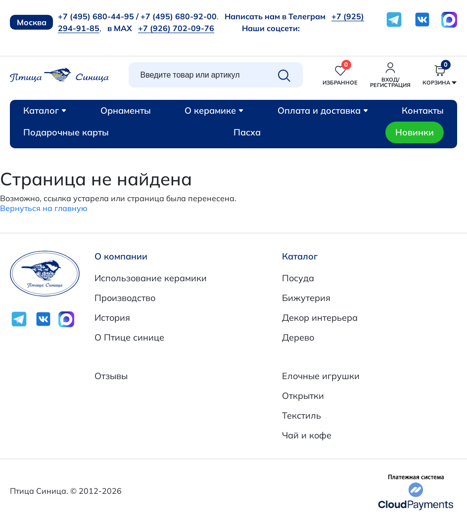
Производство (124, 297)
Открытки (303, 395)
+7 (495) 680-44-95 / (98, 16)
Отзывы (111, 376)
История (112, 317)
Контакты (423, 110)
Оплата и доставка (323, 110)
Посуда (298, 278)
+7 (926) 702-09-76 (176, 28)
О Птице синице (129, 337)
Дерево (298, 337)
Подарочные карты (66, 132)
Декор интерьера (320, 317)
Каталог (44, 110)
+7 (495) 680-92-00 (178, 16)
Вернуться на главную (44, 208)
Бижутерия (306, 297)
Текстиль (301, 415)
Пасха (247, 132)
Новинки (414, 132)
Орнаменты (125, 110)
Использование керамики (150, 278)
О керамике (214, 110)
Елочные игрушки (321, 376)
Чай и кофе (306, 435)
